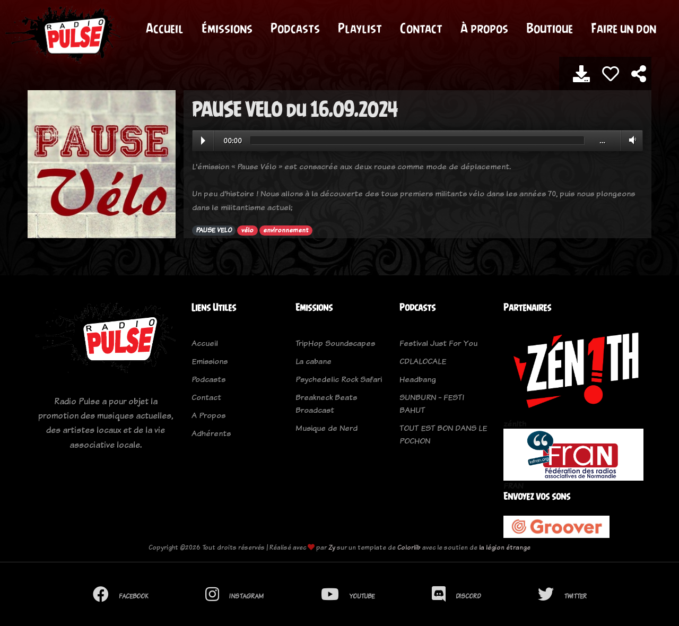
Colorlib (409, 547)
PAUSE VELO (214, 230)
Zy (331, 547)
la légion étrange (504, 547)
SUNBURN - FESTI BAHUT (431, 403)
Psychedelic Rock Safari (338, 379)
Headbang (417, 379)
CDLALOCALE (422, 361)
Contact (421, 28)
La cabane (313, 361)
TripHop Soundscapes (335, 343)
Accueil (165, 28)
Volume (630, 140)
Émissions (227, 28)
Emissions (209, 361)
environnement (285, 230)
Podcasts (295, 28)
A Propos (208, 415)
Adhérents (211, 433)
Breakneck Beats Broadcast (326, 403)
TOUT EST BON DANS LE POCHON (443, 434)
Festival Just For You (438, 343)
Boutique (549, 28)
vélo (247, 230)
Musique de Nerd (326, 427)
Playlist (360, 28)
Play (203, 140)
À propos (484, 28)
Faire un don (623, 28)
